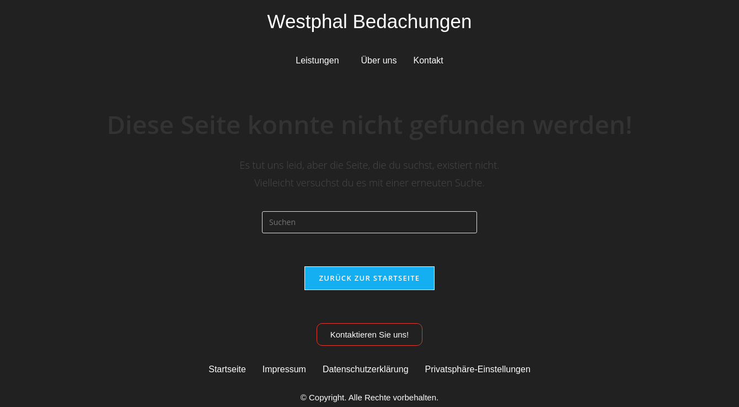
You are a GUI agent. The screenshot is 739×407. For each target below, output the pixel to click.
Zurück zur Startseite (369, 278)
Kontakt (428, 60)
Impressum (284, 369)
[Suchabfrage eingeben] (369, 222)
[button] (319, 60)
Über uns (379, 60)
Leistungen (317, 60)
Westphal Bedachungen (369, 21)
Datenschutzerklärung (366, 369)
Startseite (227, 369)
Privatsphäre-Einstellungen (478, 369)
